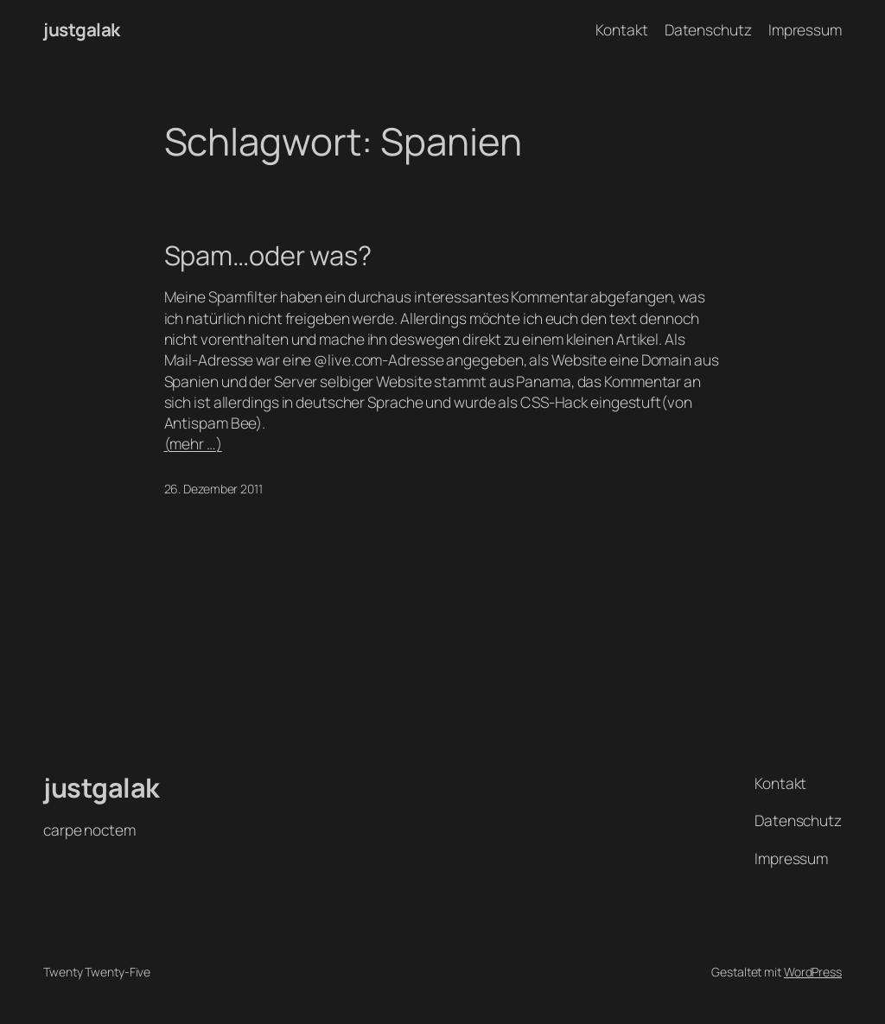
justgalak (81, 29)
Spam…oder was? (268, 255)
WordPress (813, 972)
